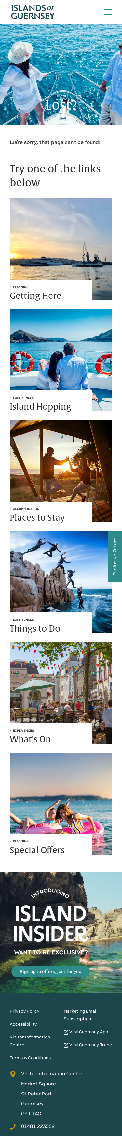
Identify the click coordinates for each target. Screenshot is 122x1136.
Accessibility (23, 1024)
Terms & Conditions (30, 1057)
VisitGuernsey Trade (88, 1044)
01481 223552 (32, 1126)
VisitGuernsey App (86, 1031)
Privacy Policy (24, 1011)
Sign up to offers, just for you (50, 971)
